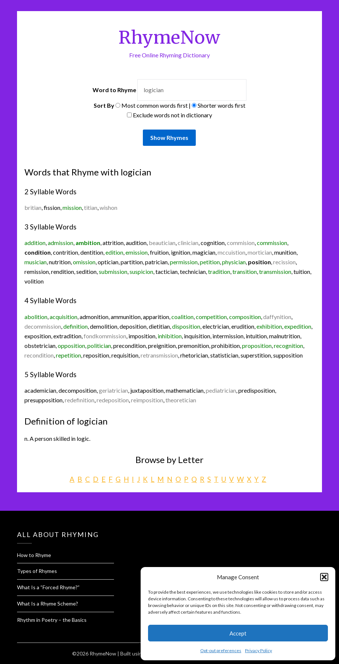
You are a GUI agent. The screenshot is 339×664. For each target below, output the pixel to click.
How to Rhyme (34, 555)
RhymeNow (169, 37)
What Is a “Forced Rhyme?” (48, 587)
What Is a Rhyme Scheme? (47, 603)
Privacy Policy (258, 650)
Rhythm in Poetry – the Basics (52, 620)
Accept (237, 633)
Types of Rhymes (37, 571)
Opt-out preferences (220, 650)
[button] (324, 577)
